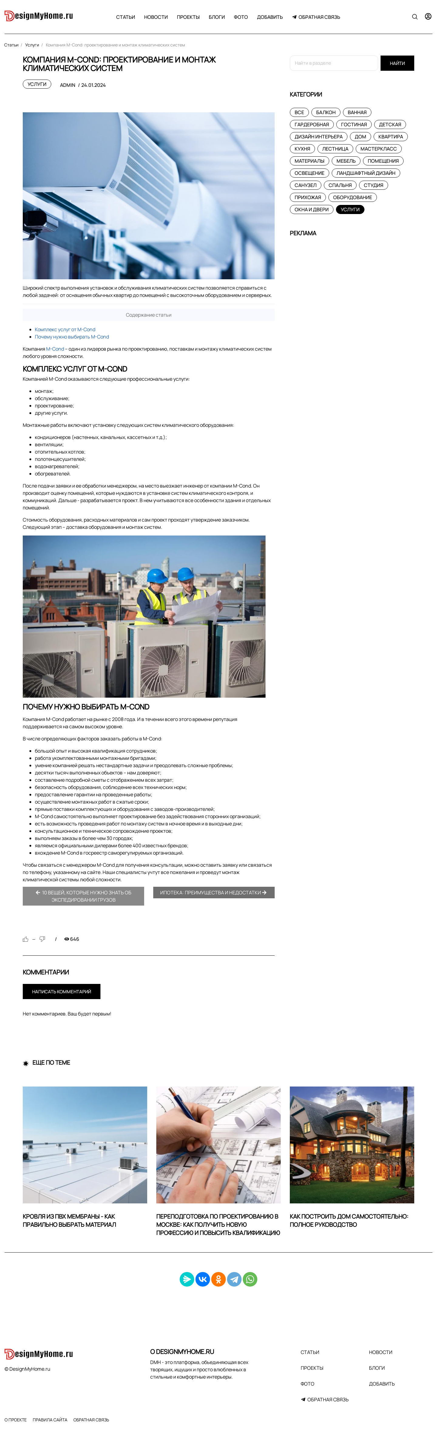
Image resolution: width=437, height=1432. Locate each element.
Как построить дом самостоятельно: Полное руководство (349, 1221)
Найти (397, 63)
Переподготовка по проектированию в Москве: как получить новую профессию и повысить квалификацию (218, 1225)
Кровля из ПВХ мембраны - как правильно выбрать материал (69, 1221)
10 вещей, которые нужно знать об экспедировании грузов (83, 896)
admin (67, 85)
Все (299, 112)
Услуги (37, 84)
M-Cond (55, 348)
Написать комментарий (61, 991)
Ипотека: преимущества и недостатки (213, 892)
